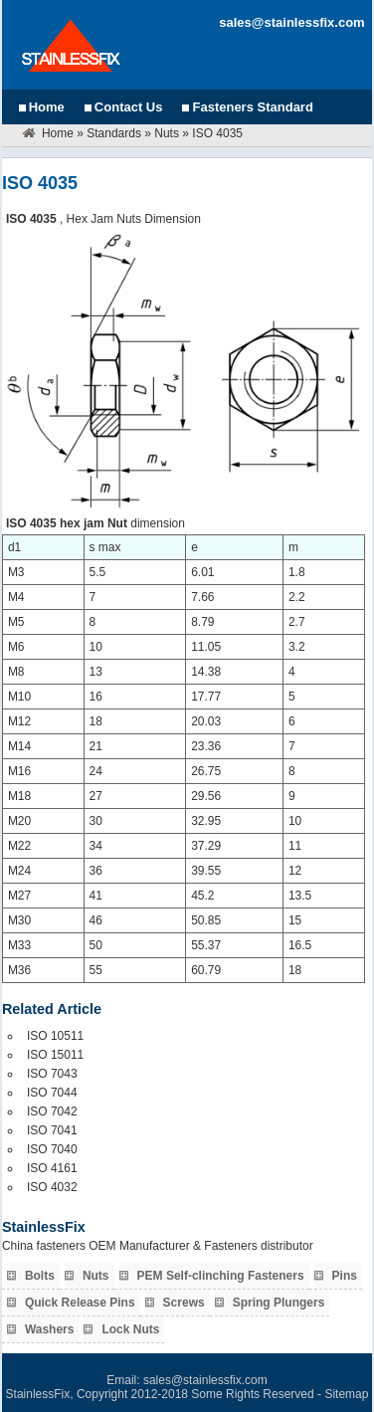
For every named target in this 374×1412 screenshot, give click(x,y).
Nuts (166, 133)
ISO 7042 (52, 1111)
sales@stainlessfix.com (291, 22)
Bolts (40, 1276)
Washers (50, 1329)
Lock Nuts (130, 1329)
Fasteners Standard (252, 107)
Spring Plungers (279, 1303)
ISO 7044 (52, 1093)
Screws (184, 1303)
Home (47, 107)
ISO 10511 (55, 1036)
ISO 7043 (52, 1074)
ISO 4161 (52, 1168)
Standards (114, 133)
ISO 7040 (52, 1149)
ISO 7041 (52, 1130)
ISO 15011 (55, 1055)
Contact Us (128, 107)
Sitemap (346, 1394)
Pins (344, 1276)
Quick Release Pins (80, 1303)
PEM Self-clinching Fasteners (220, 1276)
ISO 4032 (52, 1187)
